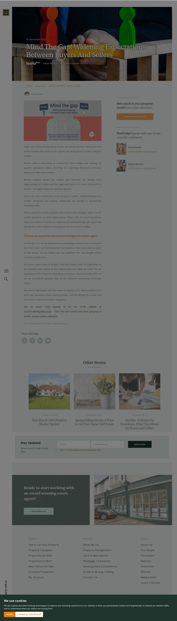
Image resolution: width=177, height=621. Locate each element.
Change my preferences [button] (29, 614)
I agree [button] (9, 614)
